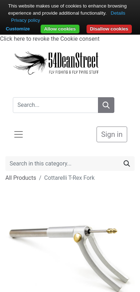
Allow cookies (60, 28)
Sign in (112, 134)
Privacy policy (25, 20)
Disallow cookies (109, 28)
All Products (20, 177)
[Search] (106, 105)
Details (118, 13)
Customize (18, 28)
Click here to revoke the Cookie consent (49, 38)
